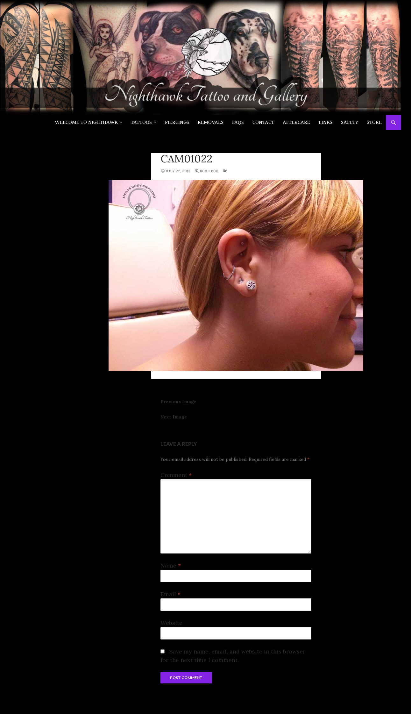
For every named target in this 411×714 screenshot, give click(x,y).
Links (325, 122)
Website (171, 622)
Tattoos (141, 122)
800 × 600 (209, 170)
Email (170, 594)
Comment (176, 475)
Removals (210, 122)
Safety (349, 122)
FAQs (238, 122)
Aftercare (296, 122)
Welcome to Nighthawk (86, 122)
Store (374, 122)
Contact (263, 122)
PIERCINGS (177, 122)
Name (170, 565)
